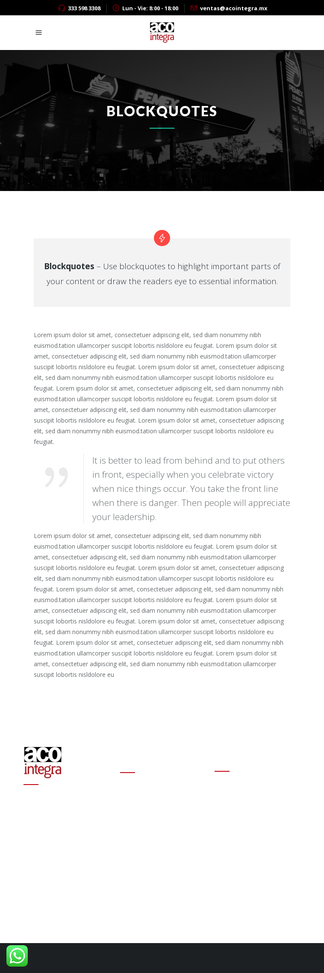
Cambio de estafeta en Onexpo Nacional (151, 801)
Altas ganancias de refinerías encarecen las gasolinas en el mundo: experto (160, 850)
